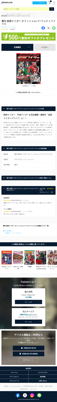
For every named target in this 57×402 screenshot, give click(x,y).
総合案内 (28, 368)
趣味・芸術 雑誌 (11, 14)
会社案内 (41, 386)
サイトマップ (33, 389)
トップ (3, 14)
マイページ (14, 372)
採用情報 (42, 376)
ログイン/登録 (39, 3)
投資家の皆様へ (24, 389)
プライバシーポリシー (16, 386)
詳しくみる (33, 302)
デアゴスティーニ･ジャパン (8, 27)
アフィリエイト (14, 376)
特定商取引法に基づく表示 (30, 386)
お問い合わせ (43, 381)
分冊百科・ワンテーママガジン (25, 14)
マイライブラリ (43, 372)
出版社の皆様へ (49, 386)
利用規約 (6, 386)
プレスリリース (14, 381)
